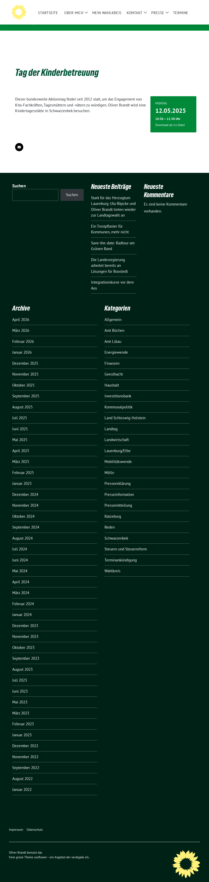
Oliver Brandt (58, 16)
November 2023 (25, 630)
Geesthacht (113, 367)
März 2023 (20, 706)
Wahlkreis (112, 564)
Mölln (109, 466)
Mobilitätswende (118, 455)
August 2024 (22, 531)
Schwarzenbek (116, 531)
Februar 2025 (23, 466)
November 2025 (25, 367)
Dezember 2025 (25, 356)
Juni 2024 (20, 553)
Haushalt (111, 378)
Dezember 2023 (25, 619)
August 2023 (22, 663)
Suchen (19, 179)
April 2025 (20, 444)
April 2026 (20, 313)
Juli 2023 (19, 673)
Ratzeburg (112, 510)
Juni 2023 (20, 684)
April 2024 (20, 575)
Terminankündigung (120, 553)
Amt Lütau (112, 335)
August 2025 (22, 400)
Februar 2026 (23, 335)
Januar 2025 (22, 477)
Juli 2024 (19, 542)
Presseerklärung (117, 477)
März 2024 (20, 586)
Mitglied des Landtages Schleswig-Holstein (84, 22)
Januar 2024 (22, 608)
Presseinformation (119, 488)
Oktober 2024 (23, 510)
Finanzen (111, 356)
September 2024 (25, 520)
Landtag (111, 422)
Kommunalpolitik (118, 400)
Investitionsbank (117, 389)
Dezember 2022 (25, 739)
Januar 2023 (22, 728)
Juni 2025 (20, 422)
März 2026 (20, 324)
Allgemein (112, 313)
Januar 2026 (22, 345)
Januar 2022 (22, 783)
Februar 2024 (23, 597)
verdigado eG (80, 851)
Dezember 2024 (25, 488)
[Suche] (187, 4)
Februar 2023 (23, 717)
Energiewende (116, 345)
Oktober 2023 (23, 641)
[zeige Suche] (193, 4)
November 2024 (25, 498)
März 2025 (20, 455)
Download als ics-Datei (170, 119)
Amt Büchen (114, 324)
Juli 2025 (19, 411)
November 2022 (25, 750)
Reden (109, 520)
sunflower (40, 851)
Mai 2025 (19, 433)
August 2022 (22, 772)
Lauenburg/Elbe (117, 444)
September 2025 (25, 389)
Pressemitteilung (118, 498)
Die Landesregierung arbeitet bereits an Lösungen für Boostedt (109, 259)
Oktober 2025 (23, 378)
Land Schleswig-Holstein (125, 411)
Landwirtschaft (116, 433)
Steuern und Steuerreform (125, 542)
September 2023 (25, 651)
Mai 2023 (19, 695)
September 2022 (25, 761)
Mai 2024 (19, 564)
